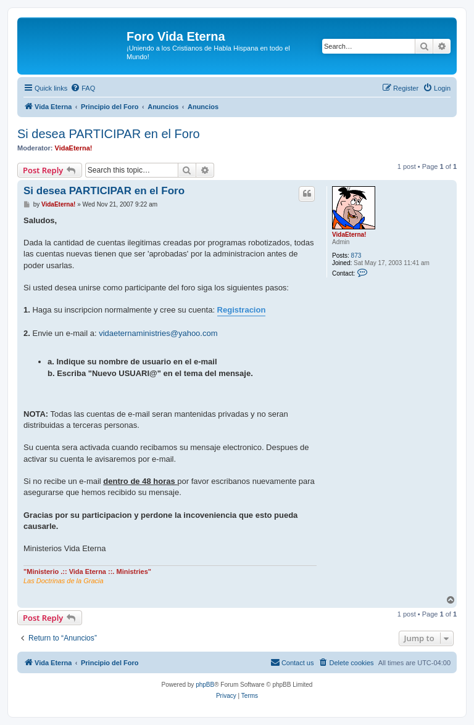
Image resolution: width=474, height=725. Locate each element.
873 (356, 255)
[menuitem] (82, 88)
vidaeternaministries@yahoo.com (158, 333)
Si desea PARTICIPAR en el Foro (108, 134)
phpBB (205, 684)
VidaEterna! (74, 148)
